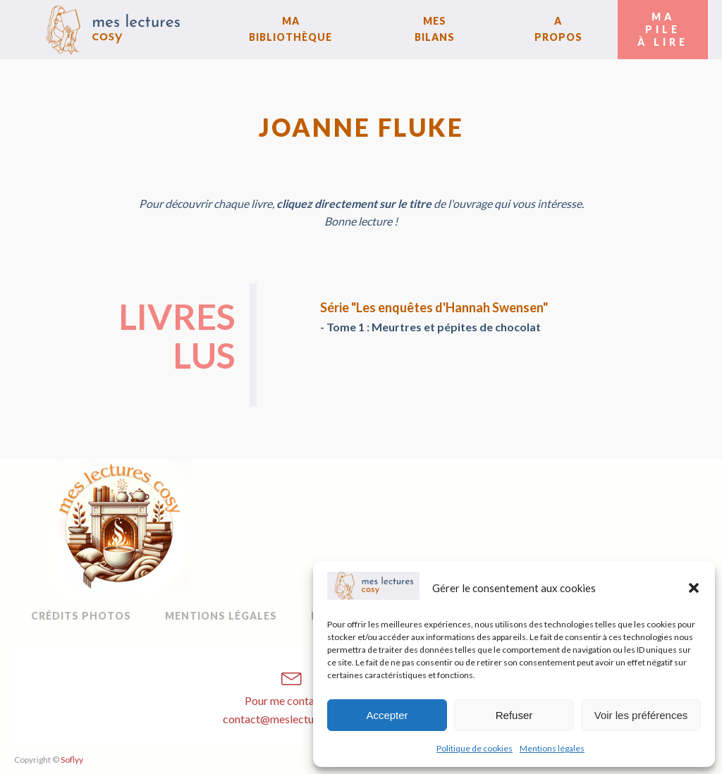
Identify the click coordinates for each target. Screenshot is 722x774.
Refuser (514, 715)
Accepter (387, 715)
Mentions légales (552, 748)
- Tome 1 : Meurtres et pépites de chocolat (430, 326)
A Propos (558, 28)
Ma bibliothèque (290, 28)
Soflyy (72, 759)
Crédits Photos (81, 616)
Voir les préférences (641, 715)
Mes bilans (435, 28)
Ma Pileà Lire (662, 29)
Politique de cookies (474, 748)
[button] (694, 588)
